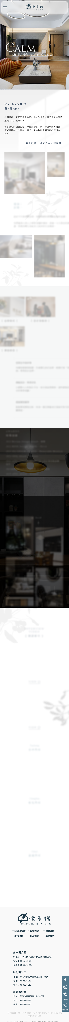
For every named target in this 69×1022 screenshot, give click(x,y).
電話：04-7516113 (22, 980)
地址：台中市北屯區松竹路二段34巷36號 (32, 956)
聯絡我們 (50, 935)
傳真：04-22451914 (22, 965)
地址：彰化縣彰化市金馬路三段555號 (30, 976)
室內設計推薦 (34, 1015)
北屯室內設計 (39, 1012)
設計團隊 (50, 930)
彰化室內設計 (54, 1012)
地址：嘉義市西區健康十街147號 (28, 996)
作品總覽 (34, 935)
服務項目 (18, 935)
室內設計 (11, 1012)
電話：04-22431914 (22, 960)
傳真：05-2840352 (22, 1004)
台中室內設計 (24, 1012)
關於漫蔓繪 (20, 930)
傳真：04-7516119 (22, 984)
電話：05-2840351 (22, 1000)
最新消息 (34, 930)
